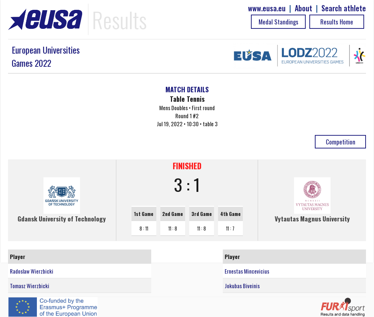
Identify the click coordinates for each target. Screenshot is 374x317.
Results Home (336, 21)
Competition (340, 141)
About (303, 8)
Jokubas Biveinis (242, 286)
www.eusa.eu (267, 8)
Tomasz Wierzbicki (29, 286)
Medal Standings (278, 21)
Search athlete (343, 8)
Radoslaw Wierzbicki (31, 271)
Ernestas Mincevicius (247, 271)
